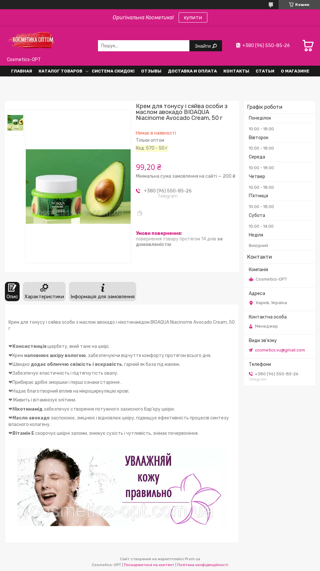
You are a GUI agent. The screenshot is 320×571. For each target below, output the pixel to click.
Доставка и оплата (192, 71)
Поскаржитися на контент (149, 565)
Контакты (236, 71)
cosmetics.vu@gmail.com (280, 350)
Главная (21, 71)
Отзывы (151, 71)
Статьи (265, 71)
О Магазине (295, 71)
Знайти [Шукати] (203, 46)
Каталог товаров (60, 71)
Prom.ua (192, 559)
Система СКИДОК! (113, 71)
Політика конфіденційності (202, 565)
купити (193, 17)
